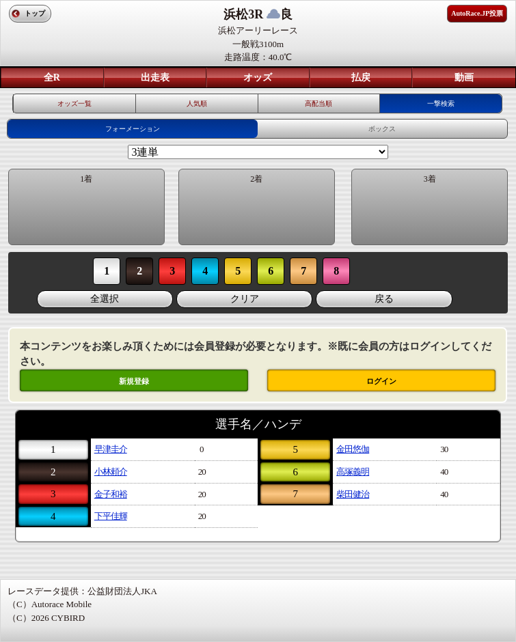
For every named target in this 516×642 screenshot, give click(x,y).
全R (52, 77)
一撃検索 (440, 103)
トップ (35, 13)
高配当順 (318, 103)
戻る (384, 299)
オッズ (257, 77)
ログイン (381, 381)
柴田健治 (352, 494)
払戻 (360, 77)
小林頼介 (110, 471)
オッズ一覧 (74, 103)
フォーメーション (132, 128)
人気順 (197, 103)
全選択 (104, 299)
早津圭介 (110, 449)
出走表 (155, 77)
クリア (244, 299)
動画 (464, 77)
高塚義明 (352, 471)
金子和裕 (110, 494)
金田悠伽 (352, 449)
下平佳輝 (110, 516)
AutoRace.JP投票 (477, 13)
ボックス (382, 128)
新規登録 (134, 381)
